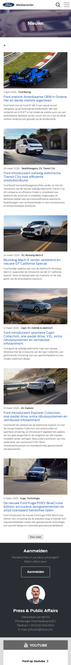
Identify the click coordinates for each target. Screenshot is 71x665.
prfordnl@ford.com (40, 629)
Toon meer (35, 537)
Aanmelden (35, 572)
